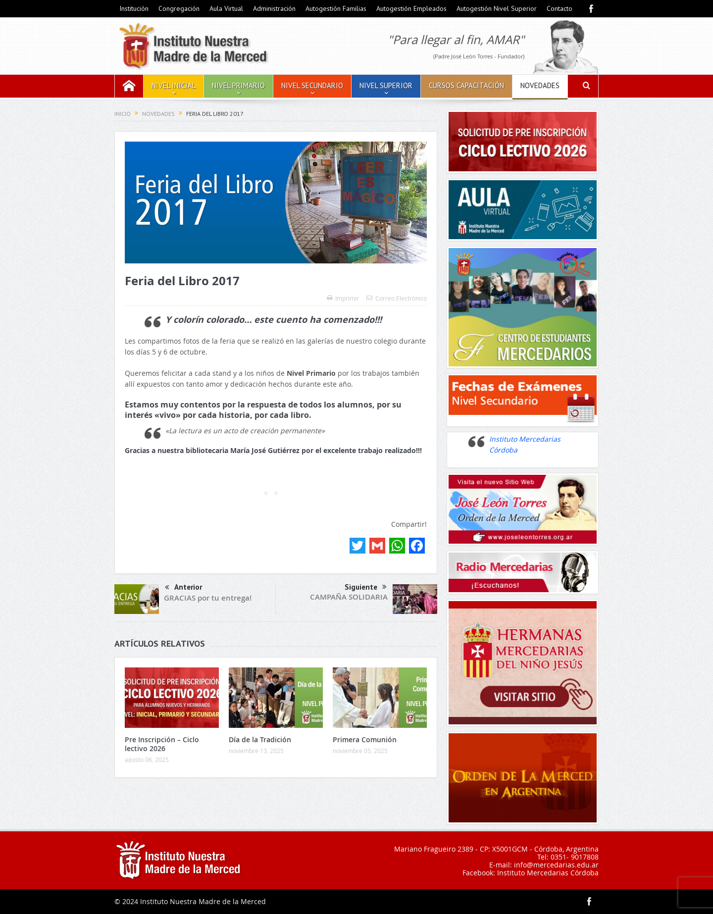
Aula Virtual (226, 8)
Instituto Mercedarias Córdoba (548, 872)
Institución (134, 8)
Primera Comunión (365, 739)
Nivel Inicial (174, 85)
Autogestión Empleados (411, 8)
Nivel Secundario (312, 85)
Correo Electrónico (396, 298)
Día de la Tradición (260, 739)
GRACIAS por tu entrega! (208, 598)
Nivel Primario (238, 85)
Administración (274, 8)
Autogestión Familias (336, 8)
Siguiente (366, 587)
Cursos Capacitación (466, 85)
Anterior (183, 588)
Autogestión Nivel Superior (497, 8)
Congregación (179, 8)
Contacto (559, 8)
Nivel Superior (385, 85)
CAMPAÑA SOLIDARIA (349, 597)
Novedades (540, 85)
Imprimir (343, 298)
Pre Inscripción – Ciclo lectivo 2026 (162, 744)
